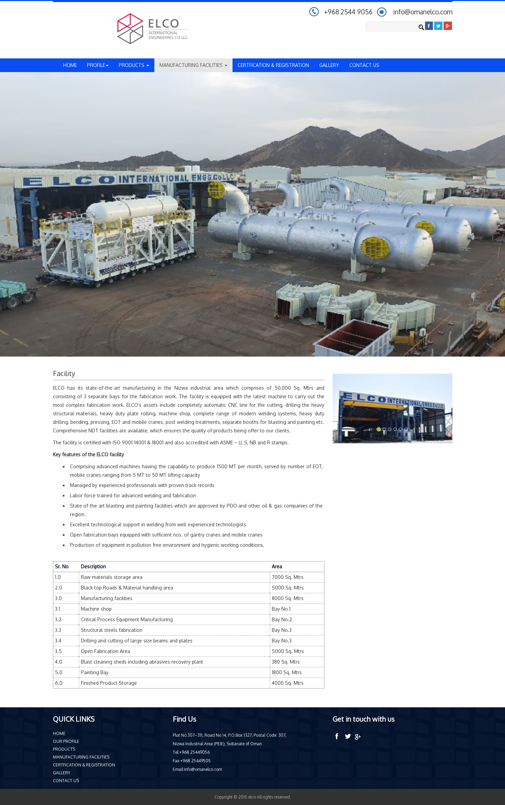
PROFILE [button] (98, 65)
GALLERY (329, 65)
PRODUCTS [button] (134, 65)
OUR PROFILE (66, 741)
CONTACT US (364, 65)
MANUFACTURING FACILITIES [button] (193, 65)
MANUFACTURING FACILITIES (81, 757)
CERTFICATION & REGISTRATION (273, 65)
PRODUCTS (64, 749)
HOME (70, 65)
